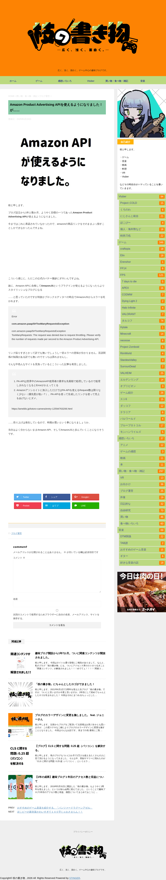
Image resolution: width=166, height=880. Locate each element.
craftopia (142, 249)
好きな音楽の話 (142, 563)
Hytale (142, 327)
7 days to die (143, 282)
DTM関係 (142, 537)
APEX (143, 288)
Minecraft (142, 334)
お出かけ (142, 484)
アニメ (142, 445)
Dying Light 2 (143, 301)
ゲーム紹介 (142, 393)
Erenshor (142, 262)
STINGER (74, 878)
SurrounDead (142, 367)
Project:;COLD (142, 203)
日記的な (142, 504)
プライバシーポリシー (83, 832)
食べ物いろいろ (142, 524)
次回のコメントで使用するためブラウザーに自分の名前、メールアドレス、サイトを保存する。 (56, 616)
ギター (142, 556)
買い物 (142, 517)
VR (142, 478)
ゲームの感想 (142, 452)
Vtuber (90, 81)
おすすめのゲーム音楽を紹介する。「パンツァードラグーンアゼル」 (55, 807)
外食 (142, 497)
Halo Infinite (143, 308)
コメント (19, 557)
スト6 (142, 399)
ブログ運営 (16, 533)
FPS (142, 275)
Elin (142, 256)
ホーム (13, 81)
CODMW (143, 295)
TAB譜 (142, 543)
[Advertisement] (57, 461)
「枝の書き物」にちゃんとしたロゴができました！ (65, 684)
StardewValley (142, 360)
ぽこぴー (142, 223)
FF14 (142, 269)
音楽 (142, 81)
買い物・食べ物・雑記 (116, 81)
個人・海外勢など (142, 229)
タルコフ (143, 321)
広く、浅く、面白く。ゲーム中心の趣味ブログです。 (83, 870)
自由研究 (142, 511)
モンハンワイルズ (142, 432)
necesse (142, 341)
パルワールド (142, 419)
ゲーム (39, 81)
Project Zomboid (142, 347)
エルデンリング (142, 380)
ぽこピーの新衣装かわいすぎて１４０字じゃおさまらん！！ (50, 811)
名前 (15, 599)
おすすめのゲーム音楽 (142, 550)
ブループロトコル (142, 426)
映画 (142, 458)
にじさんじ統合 (142, 216)
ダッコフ (142, 406)
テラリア (142, 412)
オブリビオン (142, 386)
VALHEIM (142, 373)
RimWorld (142, 353)
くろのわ (142, 210)
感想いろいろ (65, 81)
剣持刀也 (142, 236)
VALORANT (143, 314)
